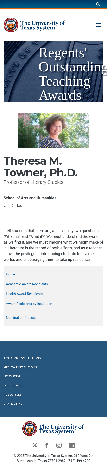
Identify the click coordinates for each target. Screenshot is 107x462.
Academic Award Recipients (27, 284)
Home (10, 274)
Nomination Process (21, 318)
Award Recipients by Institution (29, 304)
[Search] (98, 4)
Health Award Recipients (24, 294)
